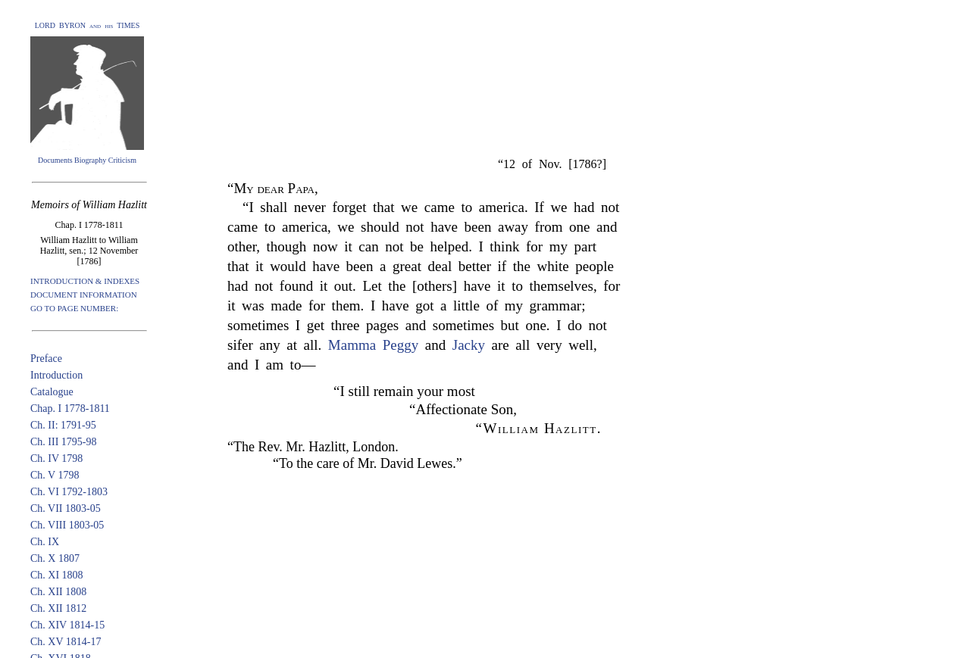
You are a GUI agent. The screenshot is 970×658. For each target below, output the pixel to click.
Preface (46, 358)
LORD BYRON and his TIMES (87, 25)
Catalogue (52, 392)
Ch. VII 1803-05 (65, 508)
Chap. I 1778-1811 (70, 408)
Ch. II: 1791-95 (63, 425)
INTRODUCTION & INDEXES (84, 280)
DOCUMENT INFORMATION (83, 294)
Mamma (352, 345)
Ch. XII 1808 (58, 591)
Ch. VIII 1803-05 (67, 525)
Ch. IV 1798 (56, 458)
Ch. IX (44, 541)
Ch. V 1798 (54, 475)
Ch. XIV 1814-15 (67, 625)
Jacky (468, 345)
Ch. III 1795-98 (63, 442)
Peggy (401, 345)
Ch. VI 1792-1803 (69, 491)
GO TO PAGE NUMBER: (74, 308)
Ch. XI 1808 (56, 575)
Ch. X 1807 (55, 558)
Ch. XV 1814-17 (65, 641)
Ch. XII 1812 (58, 608)
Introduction (56, 375)
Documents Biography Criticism (87, 160)
